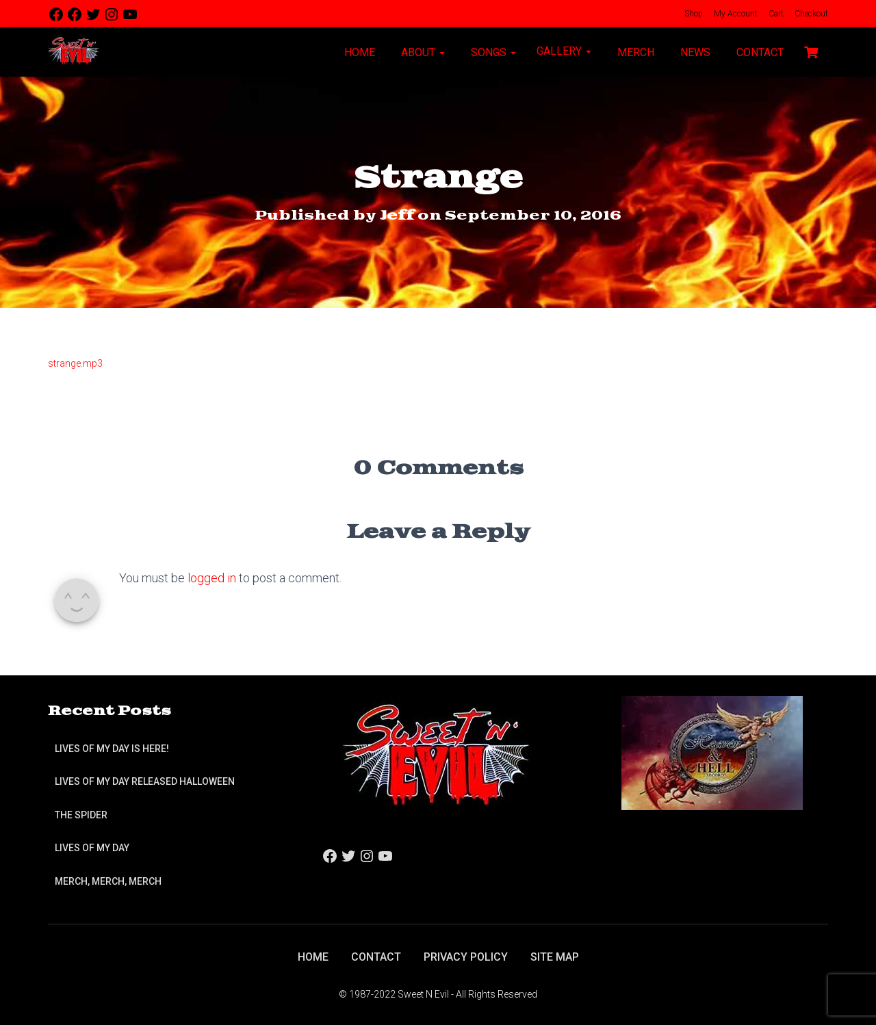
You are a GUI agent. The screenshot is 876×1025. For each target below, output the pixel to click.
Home (358, 52)
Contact (759, 52)
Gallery (564, 50)
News (694, 52)
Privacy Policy (466, 956)
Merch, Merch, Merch (108, 881)
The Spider (81, 814)
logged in (212, 578)
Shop (692, 13)
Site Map (554, 956)
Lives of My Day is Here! (112, 748)
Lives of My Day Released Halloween (145, 781)
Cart (775, 13)
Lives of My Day (92, 847)
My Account (735, 13)
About (421, 52)
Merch (634, 52)
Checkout (810, 13)
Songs (492, 52)
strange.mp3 (75, 363)
